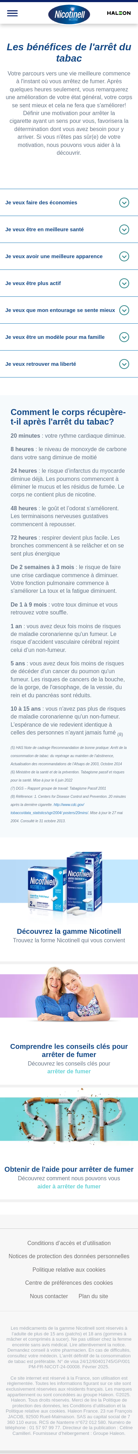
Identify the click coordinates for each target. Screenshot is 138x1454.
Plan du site (93, 1296)
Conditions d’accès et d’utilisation (69, 1243)
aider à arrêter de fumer (69, 1186)
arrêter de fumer (69, 1071)
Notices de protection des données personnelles (69, 1256)
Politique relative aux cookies (69, 1270)
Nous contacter (49, 1296)
